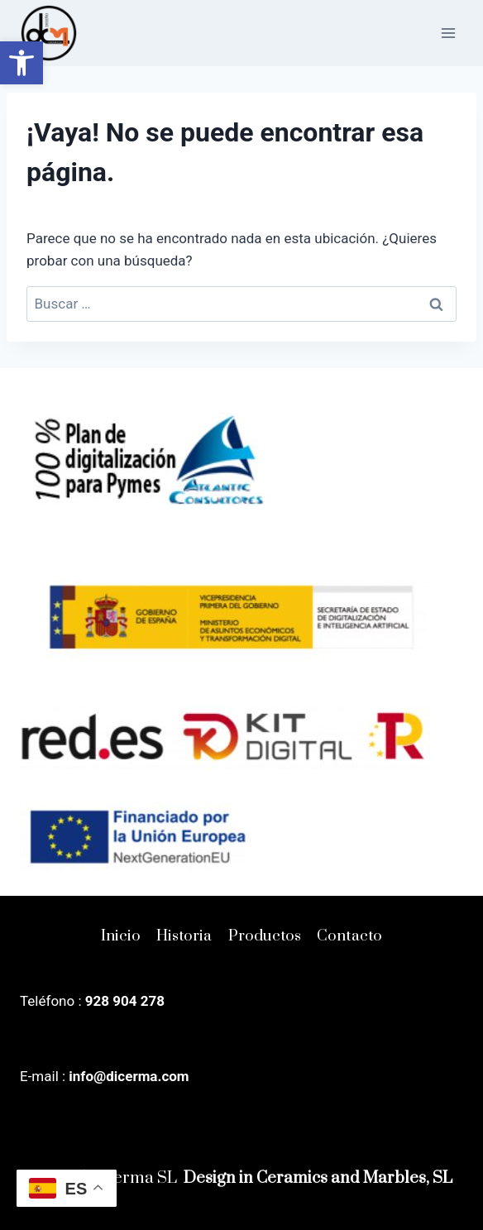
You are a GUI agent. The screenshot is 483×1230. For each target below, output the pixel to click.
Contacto (349, 935)
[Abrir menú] (448, 32)
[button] (21, 62)
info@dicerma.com (129, 1076)
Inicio (121, 935)
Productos (264, 935)
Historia (184, 935)
